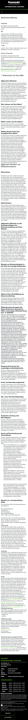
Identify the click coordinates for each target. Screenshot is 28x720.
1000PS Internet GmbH (6, 629)
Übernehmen (7, 713)
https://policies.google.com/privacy (8, 71)
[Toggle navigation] (2, 11)
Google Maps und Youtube (7, 705)
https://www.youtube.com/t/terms (15, 63)
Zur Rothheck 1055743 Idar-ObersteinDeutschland (6, 665)
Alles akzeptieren (7, 717)
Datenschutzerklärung (7, 699)
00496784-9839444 (13, 668)
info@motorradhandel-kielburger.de (9, 647)
